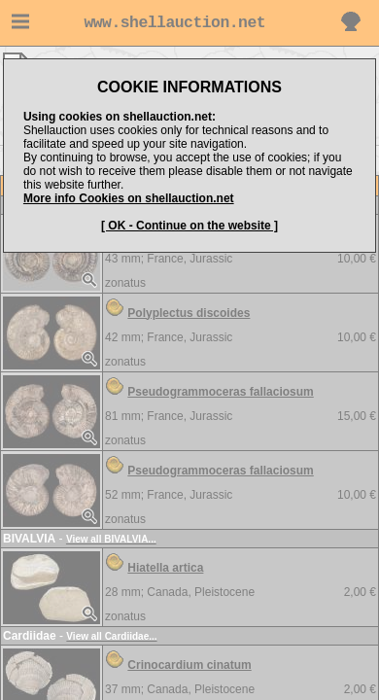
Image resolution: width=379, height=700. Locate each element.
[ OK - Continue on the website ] (189, 225)
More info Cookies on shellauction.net (128, 198)
